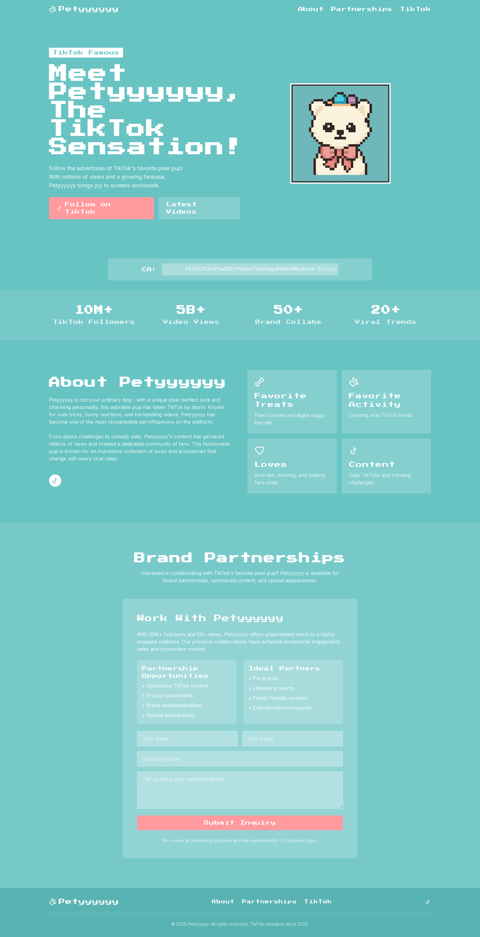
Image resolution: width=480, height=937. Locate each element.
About (311, 9)
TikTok (415, 9)
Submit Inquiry (240, 822)
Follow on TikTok (83, 208)
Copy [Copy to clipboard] (326, 269)
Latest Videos (181, 208)
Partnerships (362, 9)
